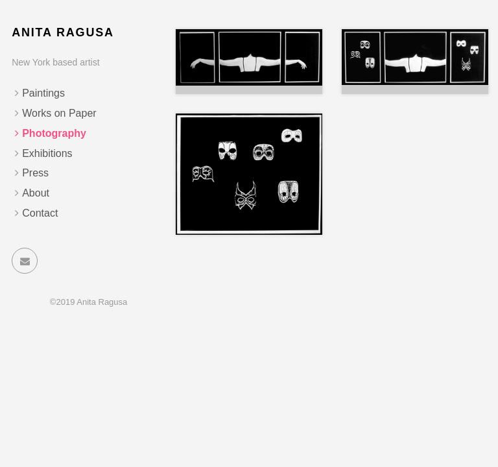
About (35, 192)
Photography (54, 133)
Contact (40, 213)
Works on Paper (59, 113)
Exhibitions (47, 153)
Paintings (43, 93)
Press (35, 172)
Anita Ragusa (63, 32)
